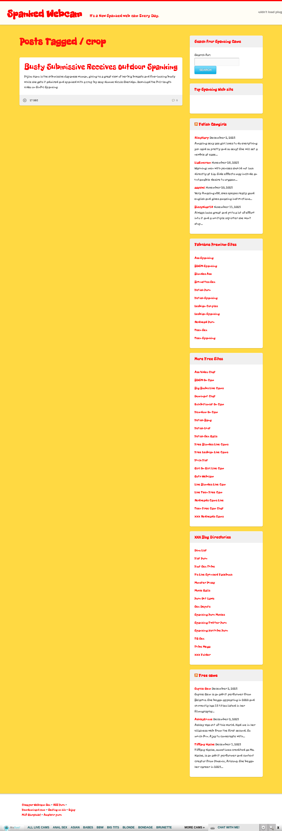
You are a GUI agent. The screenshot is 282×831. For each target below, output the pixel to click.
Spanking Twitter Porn (210, 623)
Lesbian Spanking (207, 314)
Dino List (200, 550)
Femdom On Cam (206, 412)
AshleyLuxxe (203, 719)
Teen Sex (200, 330)
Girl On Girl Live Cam (209, 468)
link (278, 757)
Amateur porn (53, 815)
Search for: (202, 55)
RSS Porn (59, 805)
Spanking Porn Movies (209, 615)
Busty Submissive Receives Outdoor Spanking (101, 67)
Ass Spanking (203, 258)
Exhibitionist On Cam (209, 404)
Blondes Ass (203, 274)
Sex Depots (202, 607)
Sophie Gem (202, 689)
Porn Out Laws (204, 598)
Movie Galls (202, 590)
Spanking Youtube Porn (211, 630)
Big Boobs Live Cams (209, 388)
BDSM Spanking (205, 266)
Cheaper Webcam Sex (36, 805)
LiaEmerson (202, 163)
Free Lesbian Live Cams (211, 452)
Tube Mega (202, 647)
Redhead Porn (204, 322)
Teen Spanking (204, 338)
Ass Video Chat (205, 372)
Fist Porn (200, 558)
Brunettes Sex (204, 282)
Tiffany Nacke (204, 744)
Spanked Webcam (44, 14)
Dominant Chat (205, 396)
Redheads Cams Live (209, 500)
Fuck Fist (201, 460)
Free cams (208, 675)
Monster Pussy (204, 583)
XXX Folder (202, 655)
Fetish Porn (202, 290)
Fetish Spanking (205, 298)
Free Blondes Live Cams (211, 444)
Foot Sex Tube (204, 566)
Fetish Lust (202, 428)
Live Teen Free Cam (208, 492)
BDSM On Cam (204, 380)
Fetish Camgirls (213, 124)
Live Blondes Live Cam (210, 484)
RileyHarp (201, 138)
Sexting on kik (57, 810)
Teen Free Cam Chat (209, 508)
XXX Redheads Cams (209, 516)
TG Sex (199, 639)
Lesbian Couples (206, 306)
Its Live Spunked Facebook (213, 574)
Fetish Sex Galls (205, 436)
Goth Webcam (204, 476)
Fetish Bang (203, 420)
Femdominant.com (33, 810)
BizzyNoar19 (203, 207)
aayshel (199, 187)
